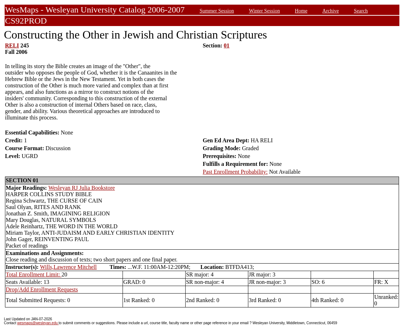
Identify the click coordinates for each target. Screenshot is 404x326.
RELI (12, 45)
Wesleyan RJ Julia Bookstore (81, 188)
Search (361, 11)
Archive (330, 11)
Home (301, 11)
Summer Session (217, 11)
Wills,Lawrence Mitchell (68, 267)
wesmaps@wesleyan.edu (37, 323)
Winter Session (264, 11)
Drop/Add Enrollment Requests (42, 289)
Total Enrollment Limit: (34, 274)
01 (226, 45)
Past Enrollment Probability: (235, 172)
